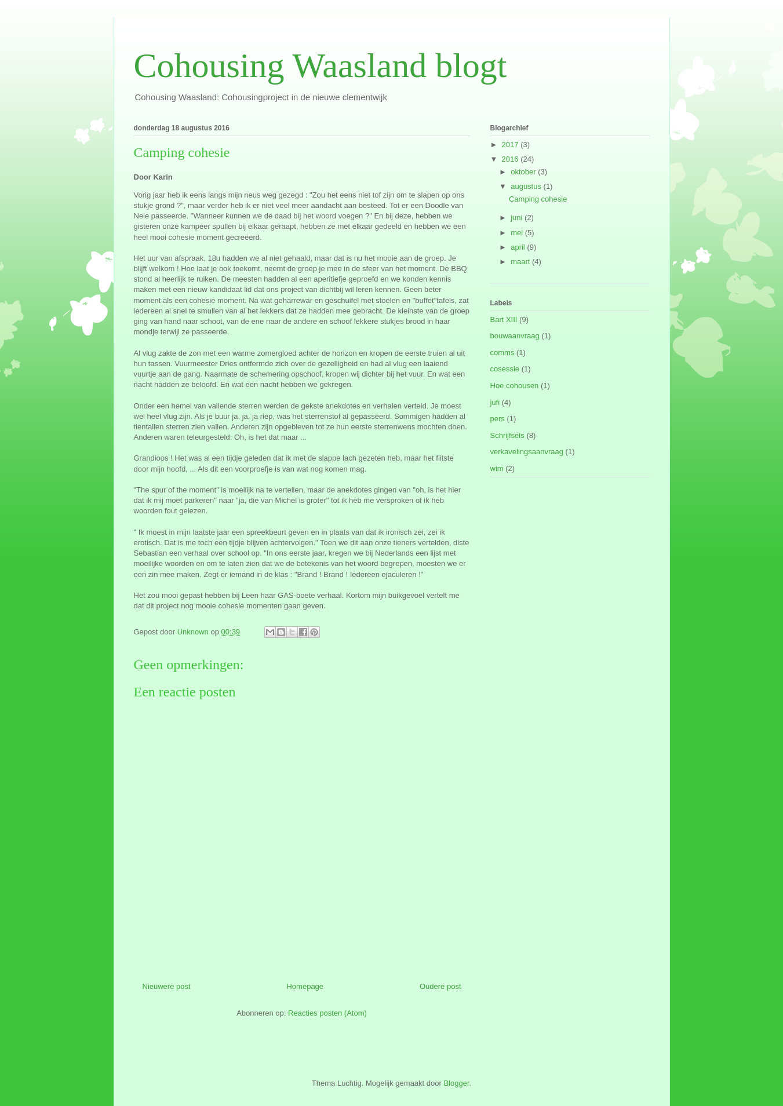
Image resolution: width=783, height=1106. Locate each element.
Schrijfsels (507, 435)
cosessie (505, 368)
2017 (511, 144)
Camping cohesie (538, 199)
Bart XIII (504, 319)
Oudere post (440, 986)
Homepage (304, 986)
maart (521, 261)
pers (497, 418)
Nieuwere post (167, 986)
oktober (524, 171)
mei (518, 232)
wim (497, 468)
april (519, 247)
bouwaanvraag (515, 335)
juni (518, 217)
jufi (495, 402)
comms (502, 352)
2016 (511, 159)
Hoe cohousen (514, 385)
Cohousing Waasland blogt (320, 65)
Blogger (456, 1083)
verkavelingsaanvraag (526, 451)
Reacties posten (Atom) (327, 1013)
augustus (527, 186)
